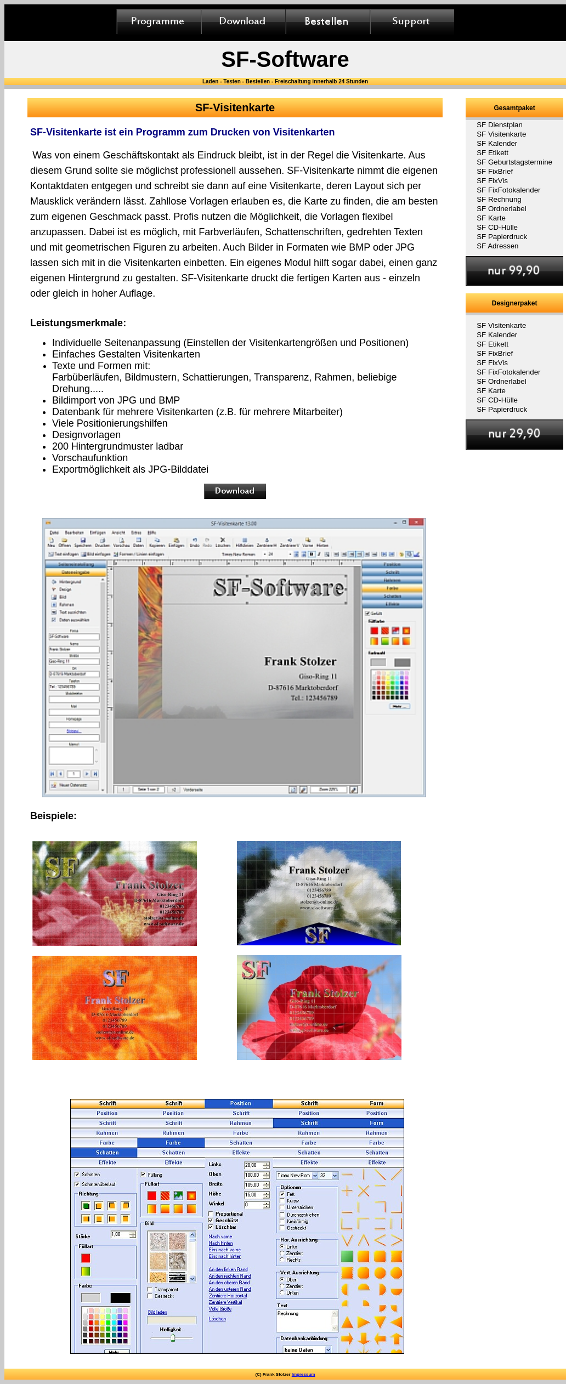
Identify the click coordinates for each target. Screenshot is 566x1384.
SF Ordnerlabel (501, 209)
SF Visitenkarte (501, 134)
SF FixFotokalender (508, 190)
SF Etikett (492, 153)
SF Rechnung (499, 199)
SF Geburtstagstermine (514, 162)
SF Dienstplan (500, 125)
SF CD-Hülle (497, 227)
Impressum (303, 1374)
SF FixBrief (495, 171)
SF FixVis (492, 181)
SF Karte (491, 218)
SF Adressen (497, 246)
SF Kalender (497, 143)
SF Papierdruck (502, 236)
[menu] (514, 185)
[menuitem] (514, 124)
